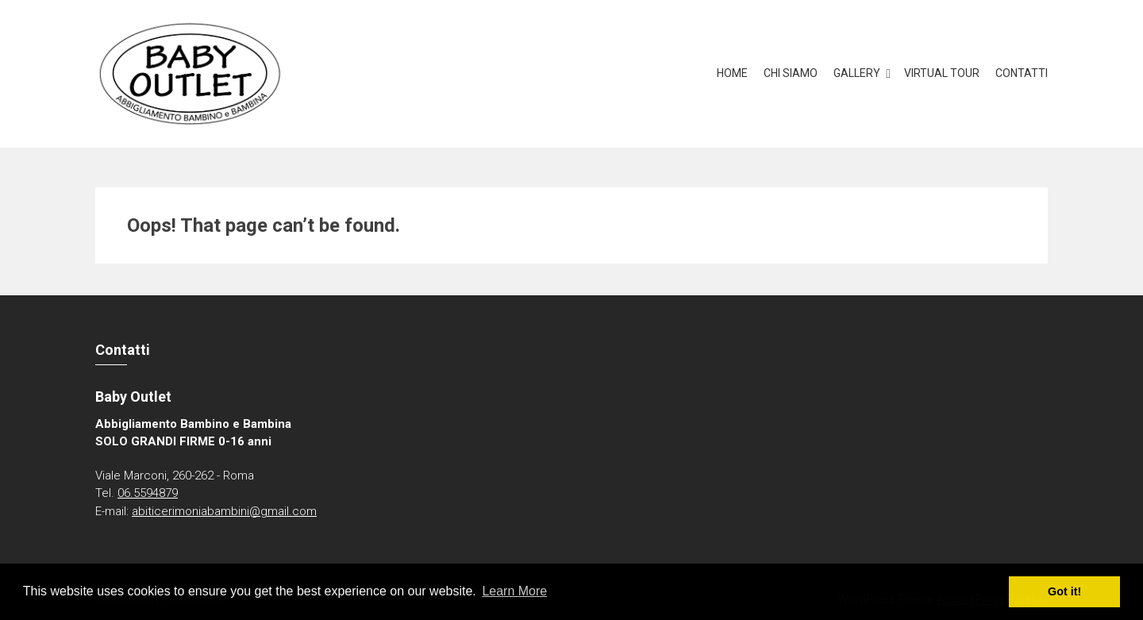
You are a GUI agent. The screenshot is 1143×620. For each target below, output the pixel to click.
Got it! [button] (1064, 591)
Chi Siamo (791, 73)
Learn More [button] (514, 591)
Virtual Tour (941, 73)
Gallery (856, 73)
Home (732, 73)
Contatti (1021, 73)
